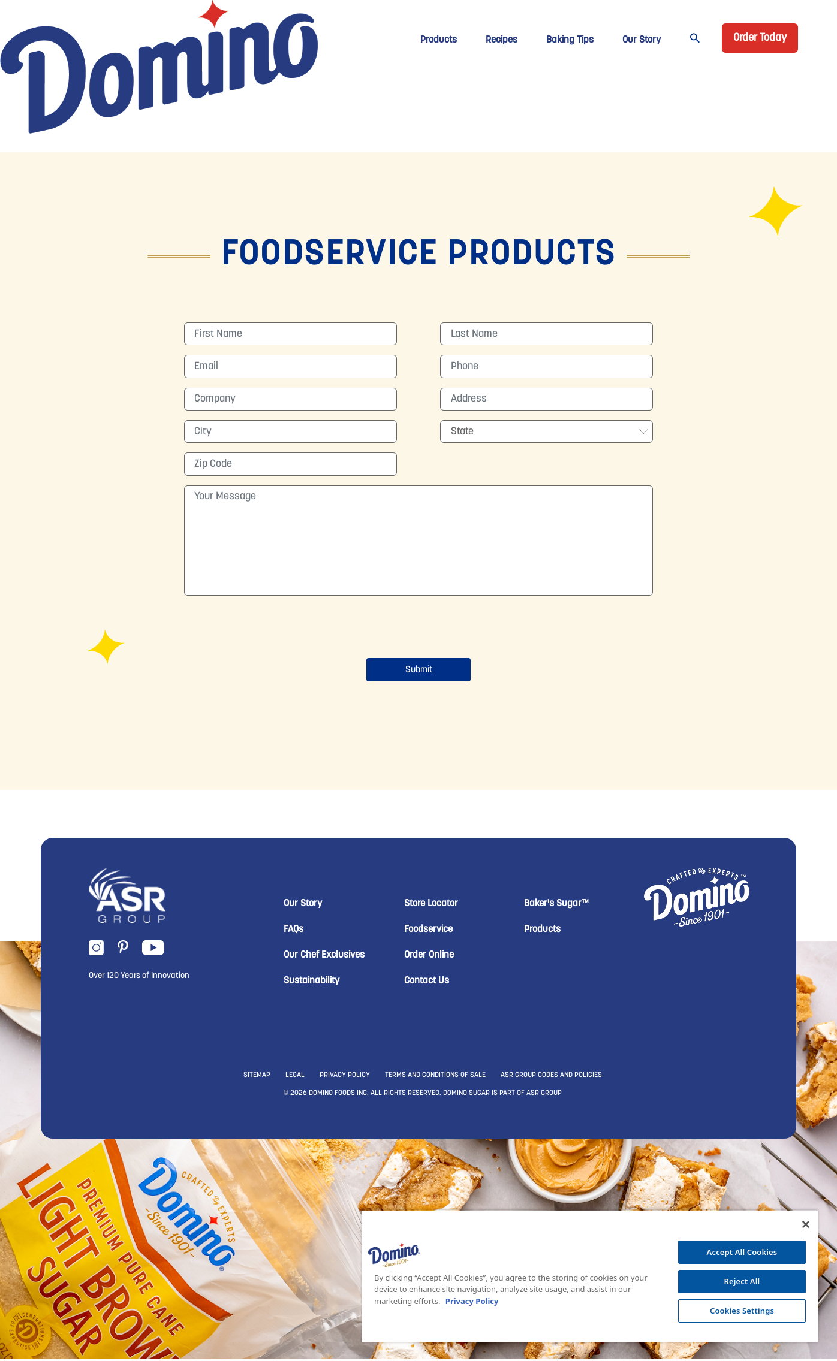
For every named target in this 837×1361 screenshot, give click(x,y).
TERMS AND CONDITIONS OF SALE (435, 1077)
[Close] (805, 1224)
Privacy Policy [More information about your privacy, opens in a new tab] (472, 1301)
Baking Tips (570, 40)
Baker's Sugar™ (556, 905)
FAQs (293, 931)
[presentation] (418, 630)
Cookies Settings (742, 1310)
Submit (418, 672)
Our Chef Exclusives (324, 957)
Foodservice (428, 931)
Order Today (760, 38)
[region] (590, 1276)
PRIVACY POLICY (345, 1077)
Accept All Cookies (742, 1252)
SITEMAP (256, 1077)
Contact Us (426, 983)
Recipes (501, 40)
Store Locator (431, 905)
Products (438, 40)
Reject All (742, 1281)
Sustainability (311, 983)
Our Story (641, 40)
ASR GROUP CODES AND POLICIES (551, 1077)
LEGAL (295, 1077)
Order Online (429, 957)
